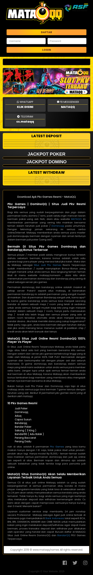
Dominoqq (58, 226)
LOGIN (46, 50)
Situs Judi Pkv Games (47, 265)
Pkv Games (57, 446)
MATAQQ (76, 219)
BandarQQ (63, 535)
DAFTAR (46, 32)
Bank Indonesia (54, 518)
